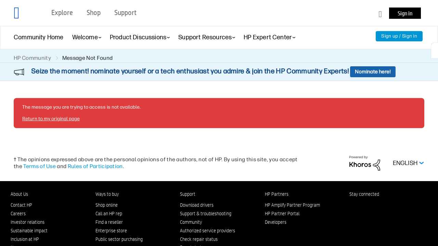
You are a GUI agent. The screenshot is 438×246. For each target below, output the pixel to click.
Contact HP (21, 205)
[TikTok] (409, 206)
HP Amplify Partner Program (292, 205)
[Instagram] (375, 206)
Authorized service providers (207, 231)
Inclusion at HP (25, 239)
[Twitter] (386, 206)
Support (187, 194)
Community (191, 222)
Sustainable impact (29, 231)
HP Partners (276, 194)
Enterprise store (111, 231)
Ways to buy (107, 194)
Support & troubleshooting (205, 213)
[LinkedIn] (352, 206)
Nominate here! (373, 72)
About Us (19, 194)
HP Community (32, 58)
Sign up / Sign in (399, 36)
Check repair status (199, 239)
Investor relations (27, 222)
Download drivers (197, 205)
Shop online (106, 205)
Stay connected (364, 194)
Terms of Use (39, 166)
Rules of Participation (95, 166)
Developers (275, 222)
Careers (18, 213)
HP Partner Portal (282, 213)
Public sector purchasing (119, 239)
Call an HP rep (108, 213)
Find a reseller (109, 222)
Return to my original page (51, 119)
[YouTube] (398, 206)
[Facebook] (364, 206)
